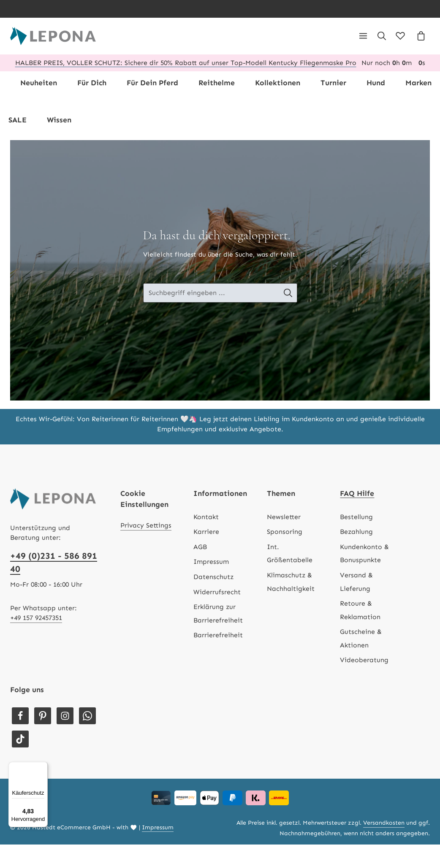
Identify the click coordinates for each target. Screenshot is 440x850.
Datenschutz (213, 582)
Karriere (206, 537)
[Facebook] (20, 721)
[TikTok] (20, 744)
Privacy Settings (145, 531)
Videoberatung (364, 665)
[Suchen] (381, 38)
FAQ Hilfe (357, 499)
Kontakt (206, 522)
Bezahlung (356, 537)
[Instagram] (65, 721)
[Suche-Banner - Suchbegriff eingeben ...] (211, 298)
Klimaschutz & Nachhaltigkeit (291, 587)
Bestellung (356, 522)
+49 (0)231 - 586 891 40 (53, 568)
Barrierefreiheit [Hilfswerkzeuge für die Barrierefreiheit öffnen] (218, 640)
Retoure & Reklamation (360, 615)
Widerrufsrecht (217, 597)
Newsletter (284, 522)
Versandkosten (384, 828)
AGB (200, 552)
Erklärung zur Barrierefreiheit (218, 619)
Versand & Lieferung (356, 587)
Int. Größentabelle (289, 559)
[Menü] (363, 38)
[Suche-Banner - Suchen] (291, 298)
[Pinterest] (42, 721)
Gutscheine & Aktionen (361, 644)
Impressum (211, 567)
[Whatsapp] (87, 721)
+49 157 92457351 (36, 623)
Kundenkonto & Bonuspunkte (364, 559)
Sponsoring (284, 537)
